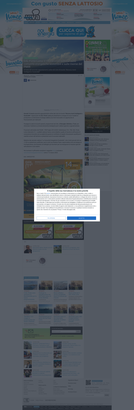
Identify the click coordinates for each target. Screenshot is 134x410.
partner (48, 193)
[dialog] (67, 205)
